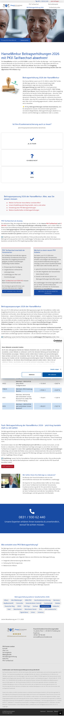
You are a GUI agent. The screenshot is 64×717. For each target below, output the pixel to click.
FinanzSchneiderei (8, 40)
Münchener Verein (30, 609)
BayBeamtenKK (8, 603)
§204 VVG (5, 659)
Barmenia (57, 600)
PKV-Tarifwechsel (51, 223)
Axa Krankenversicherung (42, 600)
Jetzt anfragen (7, 466)
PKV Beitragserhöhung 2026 (35, 7)
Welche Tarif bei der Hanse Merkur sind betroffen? (25, 203)
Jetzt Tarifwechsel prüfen (12, 291)
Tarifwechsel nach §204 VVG (14, 281)
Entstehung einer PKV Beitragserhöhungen (22, 208)
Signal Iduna (24, 612)
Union (33, 612)
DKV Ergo (27, 606)
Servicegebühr (7, 652)
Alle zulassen (52, 374)
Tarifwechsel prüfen (54, 7)
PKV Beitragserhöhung (9, 656)
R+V (40, 609)
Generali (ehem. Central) (33, 603)
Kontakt (5, 648)
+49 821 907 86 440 (39, 635)
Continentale (48, 603)
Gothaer (35, 606)
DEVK (19, 606)
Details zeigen (54, 369)
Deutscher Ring (9, 606)
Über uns (5, 650)
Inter (9, 609)
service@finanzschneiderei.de (42, 637)
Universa (40, 612)
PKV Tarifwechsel (34, 4)
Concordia (19, 603)
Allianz (6, 600)
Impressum (43, 711)
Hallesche (56, 606)
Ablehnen (31, 374)
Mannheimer (18, 609)
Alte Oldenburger (16, 600)
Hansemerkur (45, 606)
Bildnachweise (57, 711)
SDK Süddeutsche (50, 609)
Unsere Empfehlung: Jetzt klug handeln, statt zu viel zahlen (27, 205)
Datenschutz (50, 711)
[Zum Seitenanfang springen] (60, 713)
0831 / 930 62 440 (42, 1)
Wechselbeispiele (53, 4)
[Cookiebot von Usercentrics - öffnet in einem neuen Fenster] (55, 341)
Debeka (57, 603)
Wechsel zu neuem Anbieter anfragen (48, 292)
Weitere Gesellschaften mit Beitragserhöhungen (24, 210)
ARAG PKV (28, 600)
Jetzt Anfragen (55, 1)
